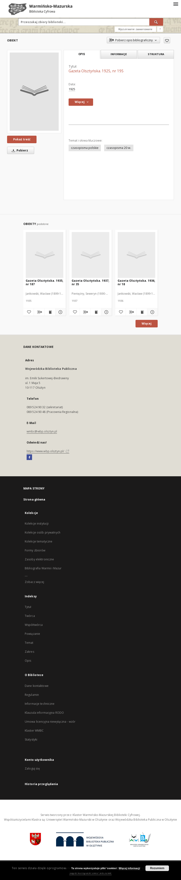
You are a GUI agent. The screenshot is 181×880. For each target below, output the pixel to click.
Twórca (30, 616)
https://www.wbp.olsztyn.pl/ (48, 451)
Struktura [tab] (156, 54)
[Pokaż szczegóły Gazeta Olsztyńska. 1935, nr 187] (60, 312)
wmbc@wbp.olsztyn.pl (42, 431)
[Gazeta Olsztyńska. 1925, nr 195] (34, 92)
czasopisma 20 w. (119, 148)
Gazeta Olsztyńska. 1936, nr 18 (136, 282)
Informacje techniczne (40, 704)
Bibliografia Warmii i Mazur (43, 568)
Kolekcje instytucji (37, 523)
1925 (72, 89)
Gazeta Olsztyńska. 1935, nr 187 (44, 282)
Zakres (29, 652)
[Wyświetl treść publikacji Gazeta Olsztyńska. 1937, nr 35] (96, 312)
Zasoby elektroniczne (39, 559)
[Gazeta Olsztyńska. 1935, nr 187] (44, 254)
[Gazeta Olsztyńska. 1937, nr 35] (90, 254)
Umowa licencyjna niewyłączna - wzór (50, 722)
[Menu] (175, 4)
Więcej (147, 324)
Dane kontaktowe (37, 686)
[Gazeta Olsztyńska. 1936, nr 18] (136, 254)
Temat (29, 643)
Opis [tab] (81, 54)
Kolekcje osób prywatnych (42, 532)
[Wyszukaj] (156, 22)
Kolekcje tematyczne (38, 541)
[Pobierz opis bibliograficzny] (39, 312)
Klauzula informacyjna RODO (44, 713)
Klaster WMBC (34, 731)
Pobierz (19, 150)
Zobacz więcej (34, 582)
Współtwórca (34, 625)
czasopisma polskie (85, 148)
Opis (28, 661)
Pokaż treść (21, 139)
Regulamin (32, 695)
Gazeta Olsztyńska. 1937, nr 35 (90, 282)
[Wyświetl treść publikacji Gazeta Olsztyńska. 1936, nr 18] (142, 312)
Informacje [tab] (119, 54)
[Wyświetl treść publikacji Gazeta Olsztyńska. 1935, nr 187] (50, 312)
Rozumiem (157, 868)
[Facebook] (29, 457)
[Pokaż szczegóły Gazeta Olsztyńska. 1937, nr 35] (106, 312)
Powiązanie (32, 634)
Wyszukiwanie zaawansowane (135, 29)
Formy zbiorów (35, 550)
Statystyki (31, 739)
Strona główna (34, 499)
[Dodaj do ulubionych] (167, 40)
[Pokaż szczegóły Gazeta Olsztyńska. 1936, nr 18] (152, 312)
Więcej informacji (129, 868)
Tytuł (28, 607)
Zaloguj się (32, 768)
